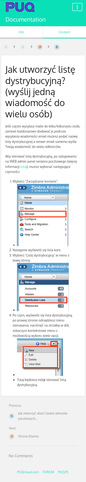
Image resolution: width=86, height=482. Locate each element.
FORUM (48, 472)
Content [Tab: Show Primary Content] (64, 32)
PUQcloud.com (28, 472)
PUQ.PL (63, 472)
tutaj (23, 167)
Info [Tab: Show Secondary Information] (21, 32)
